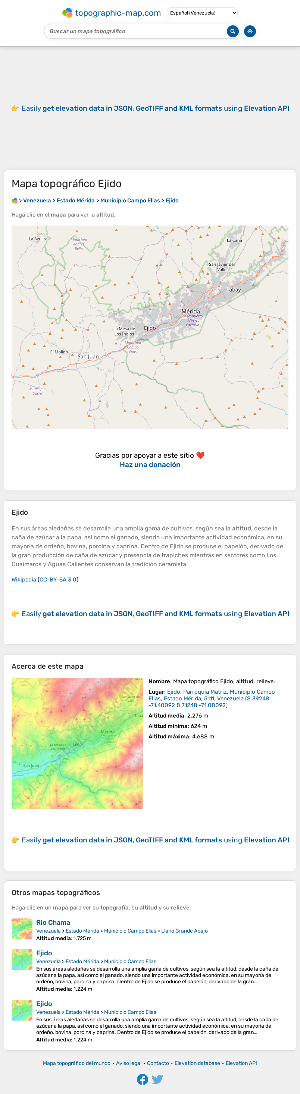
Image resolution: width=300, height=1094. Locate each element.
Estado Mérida (82, 931)
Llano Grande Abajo (184, 931)
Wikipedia (24, 579)
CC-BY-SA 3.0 (58, 579)
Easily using (156, 108)
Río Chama (53, 922)
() (212, 698)
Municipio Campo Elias (130, 931)
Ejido (44, 953)
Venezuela (48, 931)
